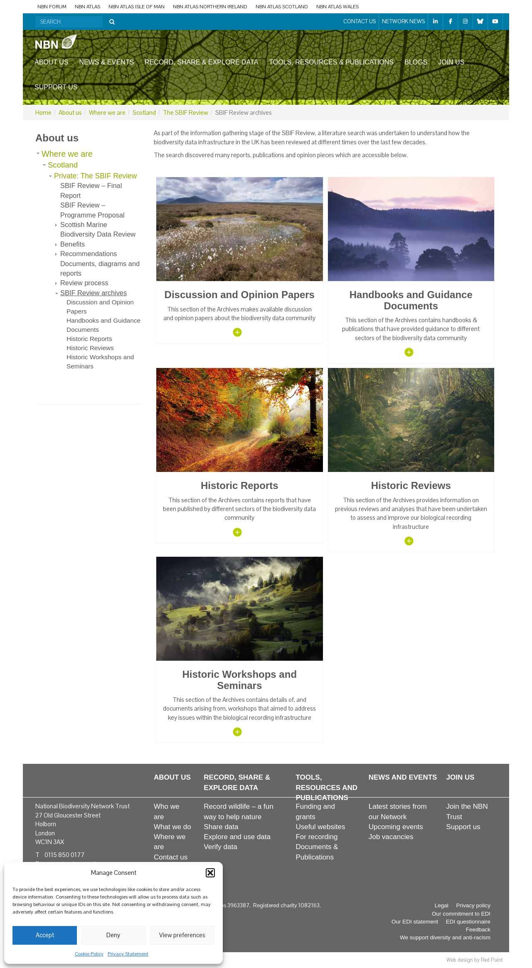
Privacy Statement (128, 954)
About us (51, 62)
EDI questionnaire (468, 922)
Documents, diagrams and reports (100, 268)
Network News (403, 21)
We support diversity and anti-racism (445, 937)
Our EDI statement (415, 922)
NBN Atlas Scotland (282, 6)
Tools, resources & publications (331, 62)
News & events (106, 62)
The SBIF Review (185, 112)
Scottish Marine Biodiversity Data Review (97, 229)
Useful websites (320, 827)
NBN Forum (51, 6)
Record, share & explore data (201, 62)
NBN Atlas (87, 6)
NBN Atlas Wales (337, 6)
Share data (221, 827)
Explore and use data (237, 837)
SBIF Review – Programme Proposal (92, 209)
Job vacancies (391, 837)
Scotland (144, 112)
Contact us (359, 21)
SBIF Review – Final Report (91, 190)
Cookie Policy (89, 954)
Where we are (107, 112)
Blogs (415, 62)
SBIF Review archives (93, 292)
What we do (172, 827)
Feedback (478, 929)
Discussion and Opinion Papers (100, 307)
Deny (113, 935)
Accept (45, 935)
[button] (210, 873)
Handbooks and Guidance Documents (103, 325)
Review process (84, 282)
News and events (403, 777)
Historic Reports (89, 338)
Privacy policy (473, 905)
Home (43, 112)
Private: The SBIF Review (95, 176)
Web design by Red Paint (474, 959)
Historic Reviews (90, 347)
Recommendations (88, 253)
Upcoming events (396, 827)
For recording (316, 837)
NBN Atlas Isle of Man (136, 6)
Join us (451, 62)
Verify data (220, 847)
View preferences (182, 935)
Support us (55, 87)
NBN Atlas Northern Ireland (210, 6)
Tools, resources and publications (326, 787)
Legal (441, 905)
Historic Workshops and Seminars (100, 361)
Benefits (72, 244)
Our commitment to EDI (461, 914)
